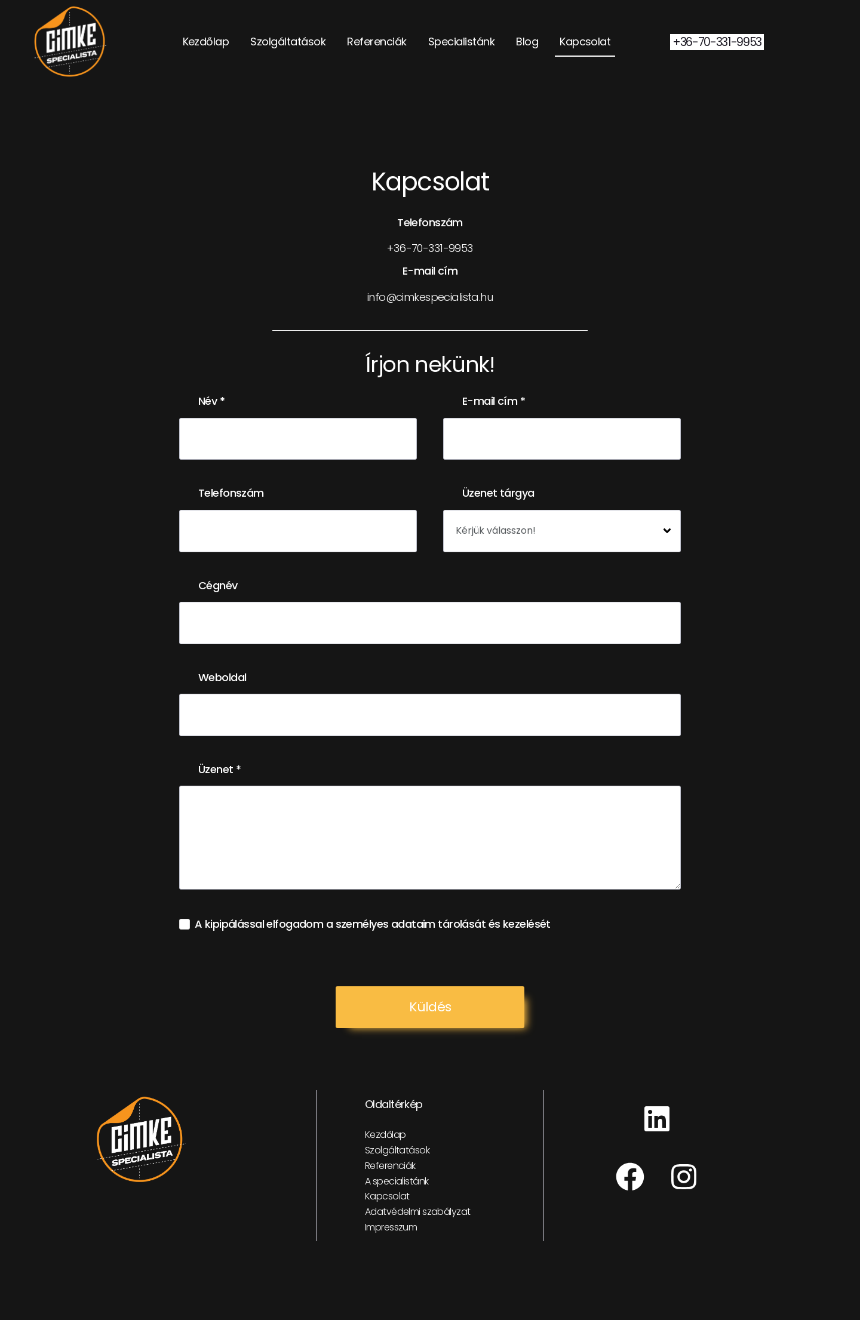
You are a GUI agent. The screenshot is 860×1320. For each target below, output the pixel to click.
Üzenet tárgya (498, 493)
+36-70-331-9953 (716, 42)
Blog (527, 41)
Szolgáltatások (287, 41)
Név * (211, 401)
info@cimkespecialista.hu (430, 297)
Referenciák (376, 41)
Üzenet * (219, 769)
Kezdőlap (206, 41)
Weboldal (222, 677)
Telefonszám (231, 493)
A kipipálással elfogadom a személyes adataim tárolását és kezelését (373, 924)
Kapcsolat (585, 41)
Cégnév (218, 586)
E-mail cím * (493, 401)
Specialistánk (461, 41)
